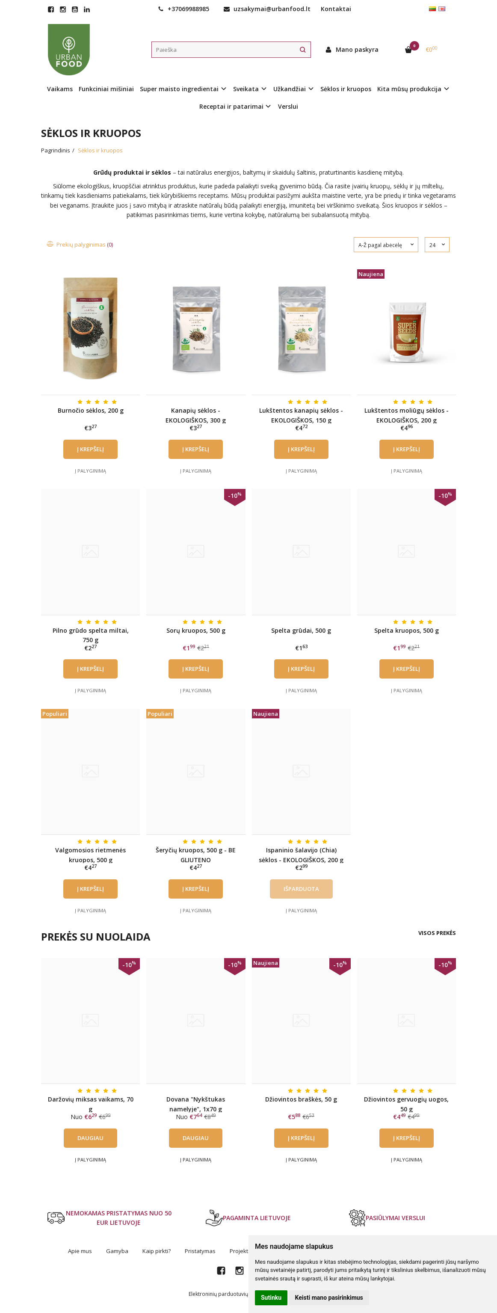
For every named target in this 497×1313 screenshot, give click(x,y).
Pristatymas (200, 1251)
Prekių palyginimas (80, 244)
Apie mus (80, 1251)
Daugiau (90, 1138)
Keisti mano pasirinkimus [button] (329, 1297)
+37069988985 (183, 9)
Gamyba (117, 1251)
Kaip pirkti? (156, 1251)
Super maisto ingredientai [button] (179, 89)
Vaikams (60, 89)
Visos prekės (437, 933)
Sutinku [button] (271, 1297)
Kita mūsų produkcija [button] (409, 89)
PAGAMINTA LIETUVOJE (248, 1218)
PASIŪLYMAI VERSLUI (387, 1218)
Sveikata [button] (246, 89)
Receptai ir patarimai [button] (231, 106)
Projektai (241, 1251)
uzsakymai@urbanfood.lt (267, 9)
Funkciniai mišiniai (106, 89)
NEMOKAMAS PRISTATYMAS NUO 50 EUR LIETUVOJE (109, 1218)
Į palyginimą (90, 470)
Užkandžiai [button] (289, 89)
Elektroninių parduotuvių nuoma (227, 1294)
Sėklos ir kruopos (345, 89)
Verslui (288, 106)
